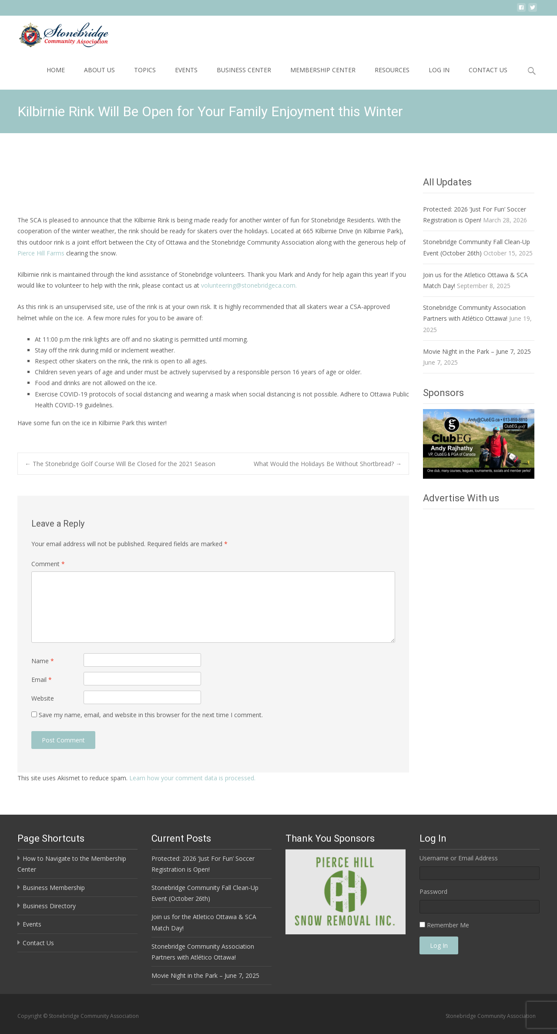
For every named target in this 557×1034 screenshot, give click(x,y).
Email (41, 679)
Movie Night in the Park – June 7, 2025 (477, 351)
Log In (439, 70)
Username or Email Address (458, 858)
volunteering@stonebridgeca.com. (249, 285)
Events (186, 70)
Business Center (244, 70)
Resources (392, 70)
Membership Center (323, 70)
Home (56, 70)
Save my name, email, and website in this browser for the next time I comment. (151, 715)
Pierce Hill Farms (40, 253)
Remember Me (448, 925)
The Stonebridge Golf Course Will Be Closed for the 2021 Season (120, 464)
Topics (145, 70)
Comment (48, 564)
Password (433, 891)
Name (42, 661)
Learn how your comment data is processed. (192, 778)
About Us (99, 70)
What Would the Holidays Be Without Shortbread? (328, 464)
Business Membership (54, 887)
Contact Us (488, 70)
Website (42, 698)
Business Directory (49, 906)
